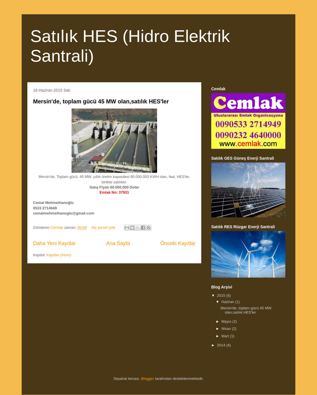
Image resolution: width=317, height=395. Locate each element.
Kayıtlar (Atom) (58, 255)
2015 (221, 295)
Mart (226, 336)
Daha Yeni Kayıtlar (54, 243)
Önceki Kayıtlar (178, 243)
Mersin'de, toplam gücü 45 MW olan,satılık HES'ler (101, 101)
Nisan (227, 328)
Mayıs (227, 321)
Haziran (228, 302)
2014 (221, 345)
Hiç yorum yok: (104, 227)
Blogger (147, 378)
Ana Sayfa (118, 243)
